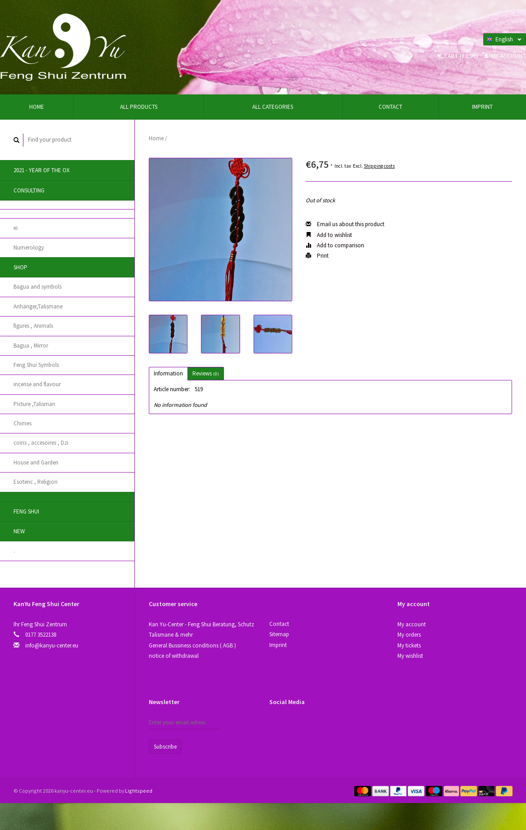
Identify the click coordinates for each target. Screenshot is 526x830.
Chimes (22, 423)
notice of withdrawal (174, 656)
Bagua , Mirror (30, 345)
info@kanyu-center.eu (51, 645)
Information (168, 373)
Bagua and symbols (37, 286)
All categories (272, 107)
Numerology (28, 247)
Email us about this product (345, 224)
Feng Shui (26, 511)
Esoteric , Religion (35, 482)
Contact (390, 107)
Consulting (29, 190)
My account (505, 56)
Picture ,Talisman (34, 404)
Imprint (482, 107)
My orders (409, 634)
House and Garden (35, 462)
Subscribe (165, 746)
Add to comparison (335, 245)
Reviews (205, 373)
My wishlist (410, 656)
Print (317, 255)
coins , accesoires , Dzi (40, 442)
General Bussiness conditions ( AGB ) (192, 645)
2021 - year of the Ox (41, 170)
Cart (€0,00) (458, 56)
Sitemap (279, 634)
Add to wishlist (329, 235)
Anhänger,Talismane (37, 306)
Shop (20, 267)
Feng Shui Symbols (36, 365)
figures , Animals (33, 326)
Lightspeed (138, 790)
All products (138, 107)
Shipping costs (379, 166)
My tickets (409, 645)
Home (36, 107)
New (19, 531)
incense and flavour (37, 384)
